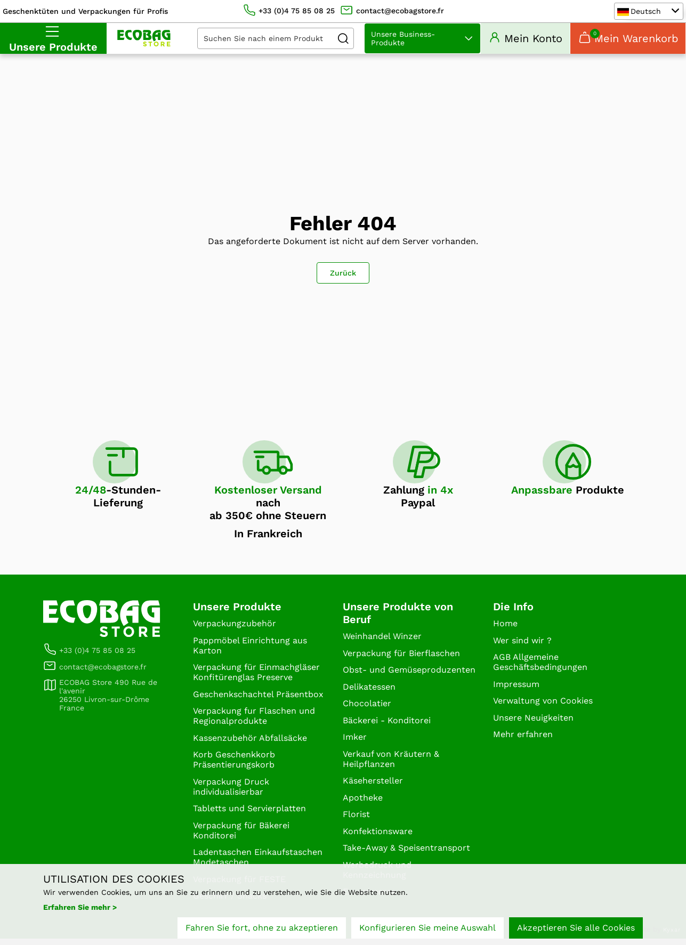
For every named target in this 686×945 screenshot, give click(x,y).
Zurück (343, 279)
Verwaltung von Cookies (543, 707)
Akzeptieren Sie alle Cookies (576, 928)
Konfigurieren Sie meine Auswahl (427, 928)
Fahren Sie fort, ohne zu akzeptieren (261, 928)
